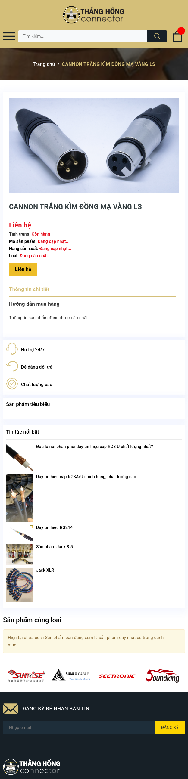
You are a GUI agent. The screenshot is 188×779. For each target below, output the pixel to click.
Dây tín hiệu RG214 (54, 527)
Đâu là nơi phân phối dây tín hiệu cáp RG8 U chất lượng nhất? (94, 446)
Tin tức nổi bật (22, 432)
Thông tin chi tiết (29, 289)
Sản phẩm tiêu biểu (28, 404)
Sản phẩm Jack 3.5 (54, 546)
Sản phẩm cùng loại (32, 620)
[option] (26, 675)
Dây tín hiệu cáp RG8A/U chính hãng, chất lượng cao (86, 476)
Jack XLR (45, 570)
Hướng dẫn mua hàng (34, 304)
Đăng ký (170, 727)
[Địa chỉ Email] (94, 727)
